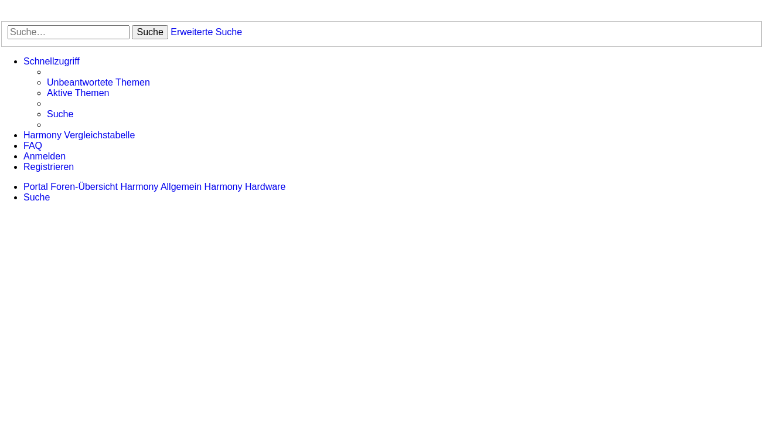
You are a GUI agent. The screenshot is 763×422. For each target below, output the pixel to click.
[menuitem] (98, 82)
